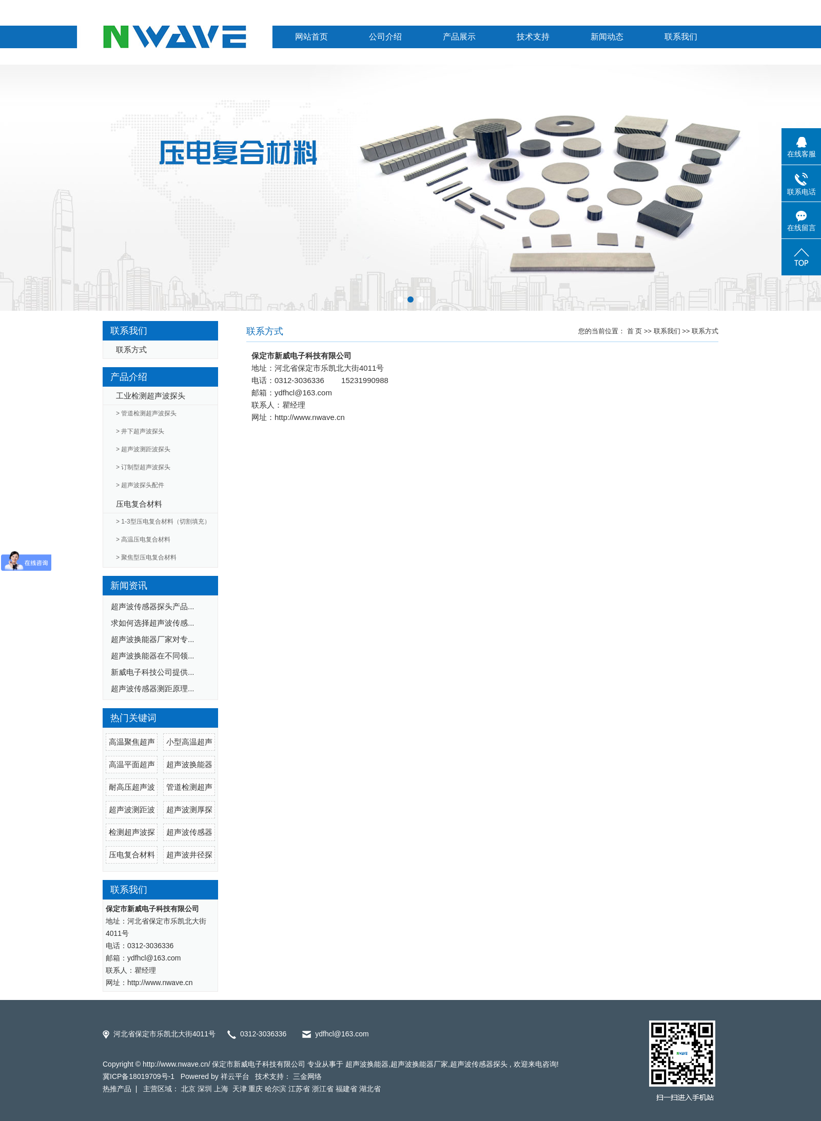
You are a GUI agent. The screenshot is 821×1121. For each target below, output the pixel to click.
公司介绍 (385, 36)
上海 (222, 1089)
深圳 (205, 1089)
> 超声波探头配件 (140, 485)
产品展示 (459, 36)
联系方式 (131, 349)
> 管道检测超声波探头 (146, 413)
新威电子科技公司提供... (152, 672)
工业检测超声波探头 (150, 395)
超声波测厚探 (189, 809)
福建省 (346, 1089)
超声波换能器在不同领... (152, 655)
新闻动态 (607, 36)
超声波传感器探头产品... (152, 606)
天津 (239, 1089)
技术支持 (533, 36)
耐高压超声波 (132, 787)
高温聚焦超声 (132, 741)
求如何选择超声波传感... (152, 622)
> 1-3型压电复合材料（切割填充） (163, 521)
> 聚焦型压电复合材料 (146, 557)
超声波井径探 (189, 854)
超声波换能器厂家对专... (152, 639)
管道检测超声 (189, 787)
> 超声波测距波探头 (143, 449)
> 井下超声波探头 (140, 431)
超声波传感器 (189, 832)
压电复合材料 (139, 503)
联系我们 (680, 36)
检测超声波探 (132, 832)
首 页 (634, 331)
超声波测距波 (132, 809)
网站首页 (311, 36)
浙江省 (323, 1089)
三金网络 (307, 1076)
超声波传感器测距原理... (152, 688)
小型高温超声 (189, 741)
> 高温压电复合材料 (143, 539)
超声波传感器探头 (478, 1064)
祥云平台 (235, 1076)
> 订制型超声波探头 (143, 467)
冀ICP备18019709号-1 (138, 1076)
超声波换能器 (189, 764)
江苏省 (299, 1089)
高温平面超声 (132, 764)
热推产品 (117, 1089)
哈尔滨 (275, 1089)
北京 (188, 1089)
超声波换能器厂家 (419, 1064)
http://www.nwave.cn (310, 417)
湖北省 (370, 1089)
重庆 (255, 1089)
